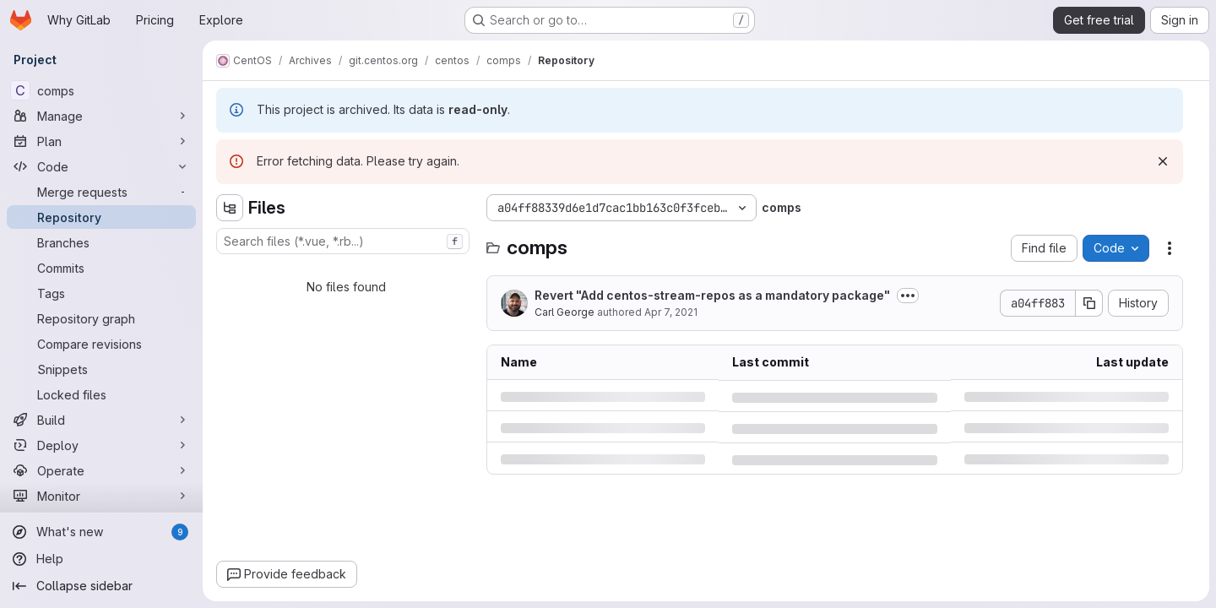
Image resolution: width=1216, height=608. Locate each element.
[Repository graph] (101, 318)
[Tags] (101, 293)
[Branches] (101, 242)
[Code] (101, 166)
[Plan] (101, 141)
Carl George (564, 312)
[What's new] (101, 532)
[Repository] (101, 217)
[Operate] (101, 470)
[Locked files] (101, 394)
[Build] (101, 420)
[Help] (101, 559)
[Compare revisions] (101, 344)
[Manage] (101, 116)
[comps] (101, 90)
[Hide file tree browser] (229, 207)
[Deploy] (101, 445)
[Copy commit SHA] (1089, 303)
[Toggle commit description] (908, 295)
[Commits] (101, 268)
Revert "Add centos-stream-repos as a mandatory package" (712, 295)
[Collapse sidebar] (101, 586)
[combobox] (343, 241)
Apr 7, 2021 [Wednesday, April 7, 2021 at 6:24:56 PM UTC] (671, 312)
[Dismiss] (1163, 161)
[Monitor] (101, 496)
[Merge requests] (101, 192)
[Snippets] (101, 369)
